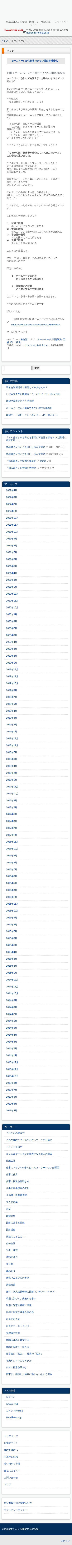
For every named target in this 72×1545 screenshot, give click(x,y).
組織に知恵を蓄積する (17, 1339)
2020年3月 (11, 649)
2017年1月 (11, 835)
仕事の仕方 (12, 1174)
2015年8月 (11, 924)
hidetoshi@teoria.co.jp (36, 32)
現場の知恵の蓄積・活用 (18, 1305)
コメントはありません (36, 345)
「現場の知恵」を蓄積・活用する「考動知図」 (36, 11)
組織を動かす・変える (17, 1346)
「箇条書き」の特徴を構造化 (21, 461)
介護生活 (10, 1160)
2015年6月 (11, 938)
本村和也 (10, 440)
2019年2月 (11, 724)
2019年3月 (11, 718)
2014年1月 (11, 1055)
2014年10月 (12, 993)
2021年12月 (12, 518)
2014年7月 (11, 1014)
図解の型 (10, 1216)
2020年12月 (12, 593)
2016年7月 (11, 869)
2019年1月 (11, 731)
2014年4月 (11, 1034)
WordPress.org (14, 1417)
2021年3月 (11, 580)
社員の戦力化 (13, 1319)
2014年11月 (12, 986)
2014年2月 (11, 1048)
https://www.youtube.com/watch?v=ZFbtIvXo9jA (35, 324)
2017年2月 (11, 828)
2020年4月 (11, 642)
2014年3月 (11, 1041)
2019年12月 (12, 669)
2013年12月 (12, 1062)
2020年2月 (11, 655)
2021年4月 (11, 573)
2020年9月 (11, 614)
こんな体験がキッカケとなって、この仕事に (29, 1140)
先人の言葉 (12, 1202)
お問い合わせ (11, 1477)
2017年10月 (12, 793)
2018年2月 (11, 773)
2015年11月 (12, 903)
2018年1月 (11, 780)
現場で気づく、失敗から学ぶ (21, 1298)
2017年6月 (11, 807)
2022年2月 (11, 504)
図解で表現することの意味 (20, 401)
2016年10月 (12, 848)
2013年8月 (11, 1083)
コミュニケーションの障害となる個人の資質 (29, 1154)
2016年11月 (12, 841)
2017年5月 (11, 814)
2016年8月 (11, 862)
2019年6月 (11, 704)
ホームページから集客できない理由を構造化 (35, 60)
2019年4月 (11, 711)
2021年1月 (11, 587)
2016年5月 (11, 883)
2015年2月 (11, 965)
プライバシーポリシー (15, 1510)
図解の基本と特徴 (15, 1222)
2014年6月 (11, 1021)
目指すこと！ (11, 1443)
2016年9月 (11, 855)
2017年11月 (12, 786)
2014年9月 (11, 1000)
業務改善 (10, 1284)
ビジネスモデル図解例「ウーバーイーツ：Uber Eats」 (34, 394)
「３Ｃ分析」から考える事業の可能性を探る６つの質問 (35, 437)
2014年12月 (12, 979)
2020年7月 (11, 628)
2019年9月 (11, 690)
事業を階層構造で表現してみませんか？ (27, 387)
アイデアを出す (14, 1147)
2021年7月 (11, 552)
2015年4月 (11, 952)
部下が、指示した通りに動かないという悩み (29, 1374)
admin (43, 461)
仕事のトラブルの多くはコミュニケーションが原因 (32, 1167)
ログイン (10, 1396)
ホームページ (44, 339)
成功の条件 (12, 1257)
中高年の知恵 (11, 1456)
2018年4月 (11, 766)
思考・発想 (12, 1250)
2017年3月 (11, 821)
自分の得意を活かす (16, 1367)
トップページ (11, 1436)
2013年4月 (11, 1110)
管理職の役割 (13, 1333)
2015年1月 (11, 972)
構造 (18, 342)
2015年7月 (11, 931)
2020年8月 (11, 621)
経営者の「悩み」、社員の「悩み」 (24, 1353)
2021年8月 (11, 545)
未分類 (24, 339)
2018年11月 (12, 745)
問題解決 (57, 339)
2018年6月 (11, 759)
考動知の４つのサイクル (18, 1360)
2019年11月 (12, 676)
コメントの (14, 1410)
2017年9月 (11, 800)
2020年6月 (11, 635)
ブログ (10, 51)
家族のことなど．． (16, 1236)
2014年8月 (11, 1007)
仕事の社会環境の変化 (17, 1188)
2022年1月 (11, 511)
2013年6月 (11, 1097)
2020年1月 (11, 662)
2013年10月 (12, 1076)
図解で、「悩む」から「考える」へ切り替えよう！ (32, 415)
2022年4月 (11, 490)
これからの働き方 (15, 1133)
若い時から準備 (12, 1463)
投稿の (12, 1403)
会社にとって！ (12, 1470)
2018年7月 (11, 752)
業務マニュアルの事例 (17, 1277)
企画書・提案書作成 (16, 1195)
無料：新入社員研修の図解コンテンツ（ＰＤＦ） (31, 1291)
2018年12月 (12, 738)
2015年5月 (11, 945)
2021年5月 (11, 566)
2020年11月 (12, 600)
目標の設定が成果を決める (20, 1312)
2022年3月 (11, 497)
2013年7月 (11, 1090)
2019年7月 (11, 697)
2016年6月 (11, 876)
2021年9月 (11, 538)
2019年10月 (12, 683)
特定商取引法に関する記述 (18, 1503)
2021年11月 (12, 524)
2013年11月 (12, 1069)
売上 (12, 342)
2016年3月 (11, 890)
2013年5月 (11, 1103)
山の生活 (10, 1243)
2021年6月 (11, 559)
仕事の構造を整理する (17, 1181)
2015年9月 (11, 917)
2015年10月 (12, 910)
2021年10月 (12, 531)
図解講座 (10, 1229)
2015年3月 (11, 959)
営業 (8, 1209)
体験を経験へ (11, 1450)
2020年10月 (12, 607)
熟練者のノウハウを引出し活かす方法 (25, 447)
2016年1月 (11, 897)
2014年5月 (11, 1028)
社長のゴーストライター (18, 1326)
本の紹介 (10, 1271)
